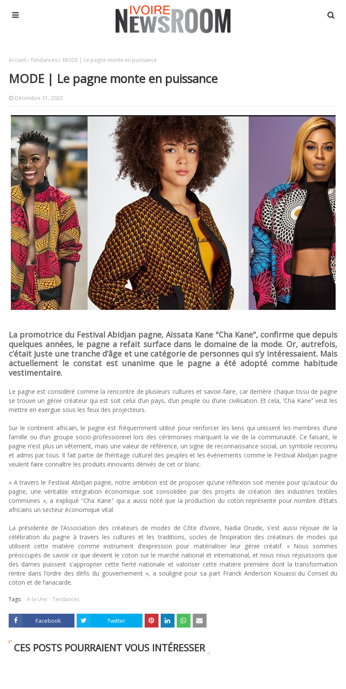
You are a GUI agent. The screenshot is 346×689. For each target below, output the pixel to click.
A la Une (37, 599)
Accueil (17, 60)
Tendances (43, 60)
